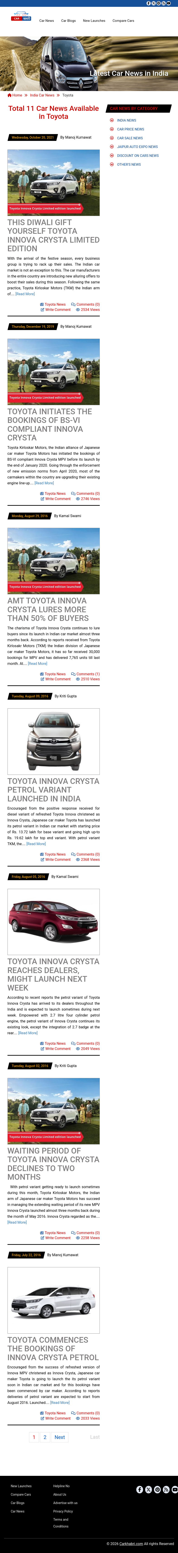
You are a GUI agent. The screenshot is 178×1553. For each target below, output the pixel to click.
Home (14, 95)
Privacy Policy (63, 1511)
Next (60, 1437)
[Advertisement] (60, 144)
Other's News (125, 165)
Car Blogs (68, 21)
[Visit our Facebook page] (148, 3)
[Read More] (25, 294)
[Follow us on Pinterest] (158, 3)
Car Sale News (126, 138)
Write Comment (56, 309)
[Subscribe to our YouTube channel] (168, 3)
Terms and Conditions (60, 1523)
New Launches (94, 21)
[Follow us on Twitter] (153, 3)
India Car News (42, 95)
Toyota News (53, 304)
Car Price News (127, 129)
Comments (85, 304)
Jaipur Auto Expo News (134, 147)
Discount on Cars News (134, 156)
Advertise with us (65, 1503)
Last (95, 1437)
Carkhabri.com (131, 1544)
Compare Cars (123, 21)
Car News (46, 21)
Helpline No (61, 1486)
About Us (59, 1494)
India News (123, 120)
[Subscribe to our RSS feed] (163, 3)
